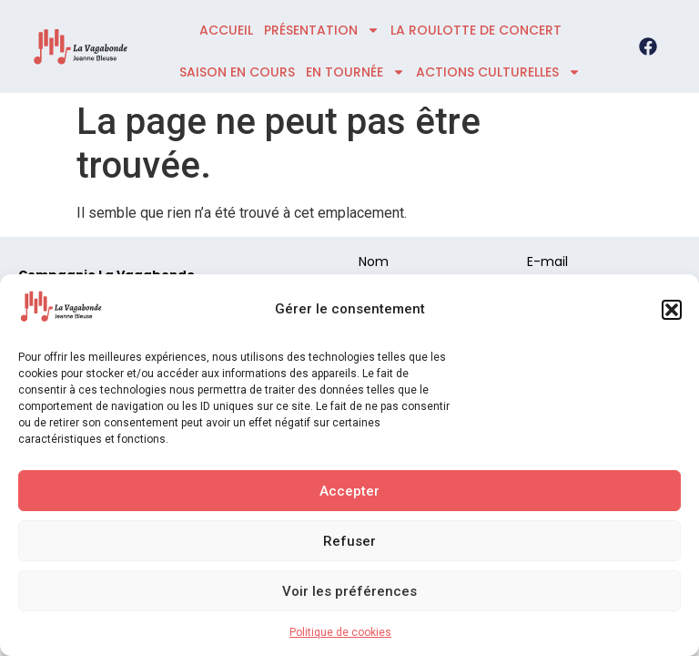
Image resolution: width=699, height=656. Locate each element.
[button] (672, 310)
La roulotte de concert (476, 30)
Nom (374, 263)
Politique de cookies (340, 632)
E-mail (547, 263)
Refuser (349, 541)
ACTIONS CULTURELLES (498, 71)
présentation (322, 30)
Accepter (349, 491)
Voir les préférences (349, 591)
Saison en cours (237, 72)
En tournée (355, 71)
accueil (226, 30)
